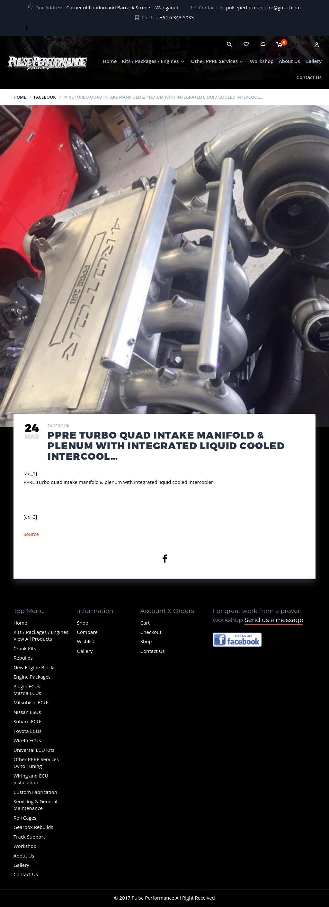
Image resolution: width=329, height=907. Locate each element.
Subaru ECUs (27, 721)
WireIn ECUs (27, 740)
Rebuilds (23, 657)
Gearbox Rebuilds (33, 827)
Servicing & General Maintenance (35, 804)
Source (31, 534)
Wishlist (85, 641)
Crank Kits (24, 648)
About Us (289, 61)
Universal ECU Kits (33, 750)
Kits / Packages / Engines (150, 61)
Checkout (151, 632)
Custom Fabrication (35, 792)
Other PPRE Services (214, 61)
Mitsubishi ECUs (31, 702)
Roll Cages (24, 817)
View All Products (32, 639)
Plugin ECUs (26, 686)
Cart (145, 622)
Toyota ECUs (27, 731)
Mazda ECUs (27, 693)
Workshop (262, 61)
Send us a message (274, 620)
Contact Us (309, 77)
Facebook (45, 97)
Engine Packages (31, 676)
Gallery (313, 61)
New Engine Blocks (34, 667)
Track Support (29, 836)
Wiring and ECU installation (30, 779)
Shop (82, 622)
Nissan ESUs (27, 712)
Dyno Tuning (27, 766)
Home (110, 61)
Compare (87, 632)
